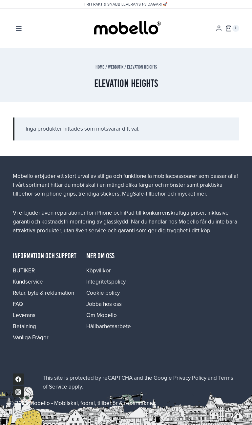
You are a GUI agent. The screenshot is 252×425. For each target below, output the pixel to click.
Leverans (24, 315)
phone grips (61, 194)
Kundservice (28, 282)
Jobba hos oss (104, 304)
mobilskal (83, 185)
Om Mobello (101, 315)
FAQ (18, 304)
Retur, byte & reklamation (43, 293)
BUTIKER (24, 270)
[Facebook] (18, 379)
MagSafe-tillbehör (144, 194)
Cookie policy (103, 293)
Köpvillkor (98, 270)
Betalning (24, 326)
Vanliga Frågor (31, 337)
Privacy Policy (189, 378)
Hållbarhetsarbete (108, 326)
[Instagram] (18, 391)
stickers (109, 194)
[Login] (219, 28)
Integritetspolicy (106, 282)
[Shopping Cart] (232, 28)
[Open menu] (19, 28)
